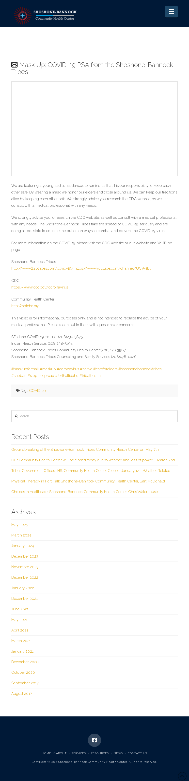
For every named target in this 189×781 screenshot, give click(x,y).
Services (79, 753)
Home (46, 753)
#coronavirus (68, 369)
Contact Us (137, 753)
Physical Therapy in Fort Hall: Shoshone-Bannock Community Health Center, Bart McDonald (88, 481)
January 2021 (22, 651)
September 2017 (25, 683)
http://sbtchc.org (25, 306)
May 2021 (19, 619)
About (61, 753)
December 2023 (24, 556)
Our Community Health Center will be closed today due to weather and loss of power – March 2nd (93, 460)
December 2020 (25, 662)
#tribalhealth (90, 375)
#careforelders (105, 369)
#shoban (19, 375)
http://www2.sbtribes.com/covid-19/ (42, 268)
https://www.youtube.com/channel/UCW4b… (113, 268)
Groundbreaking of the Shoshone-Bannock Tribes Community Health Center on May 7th (85, 449)
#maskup (48, 369)
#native (86, 369)
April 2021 (19, 630)
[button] (171, 11)
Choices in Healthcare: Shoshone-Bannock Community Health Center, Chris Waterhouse (84, 492)
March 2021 (21, 641)
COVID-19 (37, 390)
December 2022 (24, 577)
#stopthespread (41, 375)
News (118, 753)
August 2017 (21, 693)
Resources (100, 753)
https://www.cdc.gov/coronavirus (39, 287)
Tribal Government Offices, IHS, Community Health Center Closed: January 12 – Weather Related (90, 470)
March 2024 (21, 535)
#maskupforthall (25, 369)
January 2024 (22, 546)
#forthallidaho (67, 375)
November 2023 (24, 567)
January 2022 (22, 588)
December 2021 (24, 598)
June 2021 (19, 609)
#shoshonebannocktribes (139, 369)
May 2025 (19, 524)
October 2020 (23, 672)
